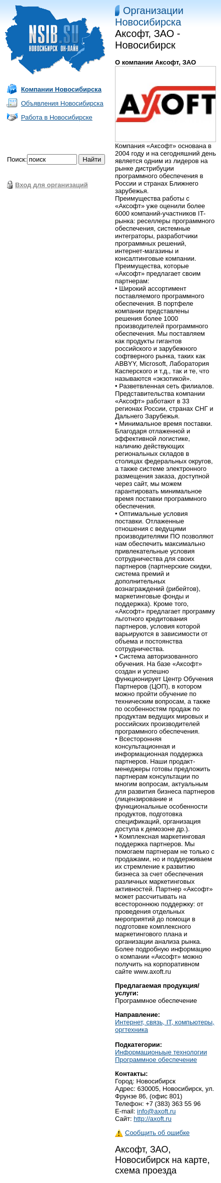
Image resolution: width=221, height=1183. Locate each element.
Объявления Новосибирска (62, 103)
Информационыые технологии (161, 1052)
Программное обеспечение (156, 1059)
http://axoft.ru (153, 1118)
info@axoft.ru (156, 1111)
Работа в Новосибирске (56, 117)
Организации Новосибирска (149, 16)
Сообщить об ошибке (152, 1132)
